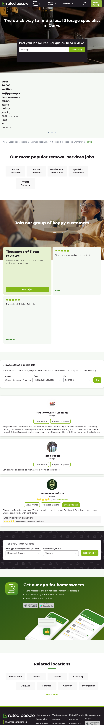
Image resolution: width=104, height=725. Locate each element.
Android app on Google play (46, 563)
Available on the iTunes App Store (30, 563)
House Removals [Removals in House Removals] (36, 129)
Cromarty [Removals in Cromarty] (78, 634)
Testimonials (42, 681)
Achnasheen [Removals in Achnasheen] (15, 634)
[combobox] (18, 338)
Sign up (56, 677)
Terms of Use (9, 715)
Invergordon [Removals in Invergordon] (88, 644)
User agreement (43, 694)
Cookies (42, 715)
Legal (71, 694)
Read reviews (62, 458)
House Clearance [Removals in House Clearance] (15, 129)
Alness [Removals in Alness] (36, 634)
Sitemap (55, 715)
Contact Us (69, 715)
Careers (72, 685)
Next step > (89, 511)
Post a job (27, 247)
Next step (77, 49)
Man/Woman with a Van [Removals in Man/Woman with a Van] (57, 129)
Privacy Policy (27, 715)
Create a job (41, 677)
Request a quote (60, 379)
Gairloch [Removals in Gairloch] (67, 644)
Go (97, 338)
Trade (36, 334)
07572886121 (71, 463)
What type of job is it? (52, 507)
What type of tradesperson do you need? (22, 507)
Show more (52, 652)
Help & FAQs (42, 690)
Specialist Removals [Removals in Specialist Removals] (78, 129)
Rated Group (75, 681)
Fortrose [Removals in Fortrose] (46, 644)
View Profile (41, 379)
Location (7, 335)
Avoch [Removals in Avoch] (57, 634)
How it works (42, 685)
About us (73, 677)
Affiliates (73, 690)
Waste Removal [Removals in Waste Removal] (25, 141)
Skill (65, 334)
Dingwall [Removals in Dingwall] (25, 644)
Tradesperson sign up (16, 680)
